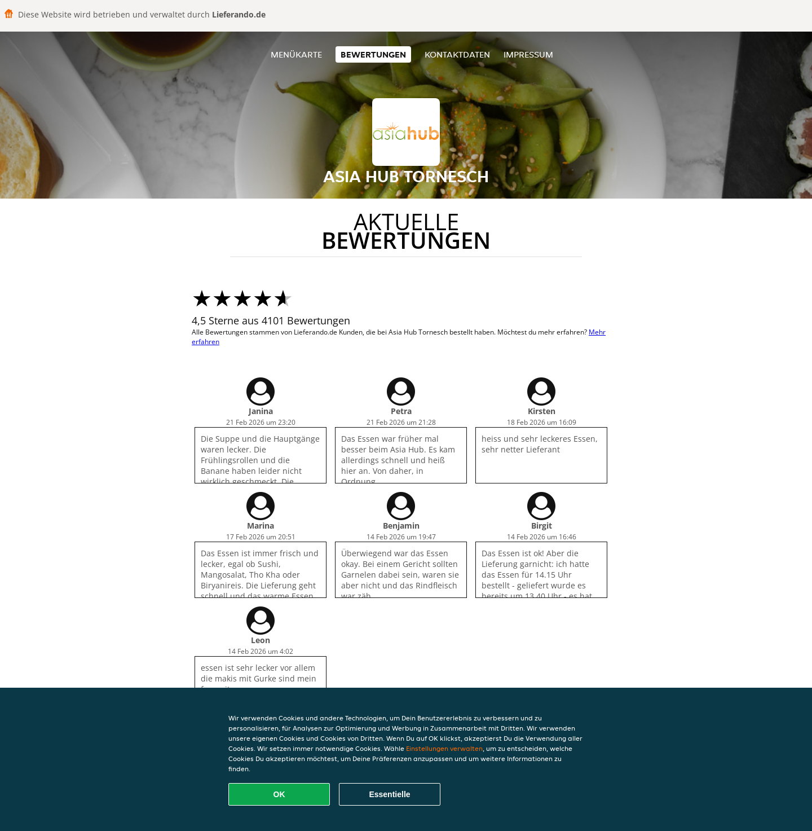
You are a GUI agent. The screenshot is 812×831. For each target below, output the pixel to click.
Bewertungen (373, 54)
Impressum (528, 54)
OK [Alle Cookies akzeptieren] (279, 794)
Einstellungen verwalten (444, 748)
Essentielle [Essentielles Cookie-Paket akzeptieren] (389, 794)
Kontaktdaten (457, 54)
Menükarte (296, 54)
